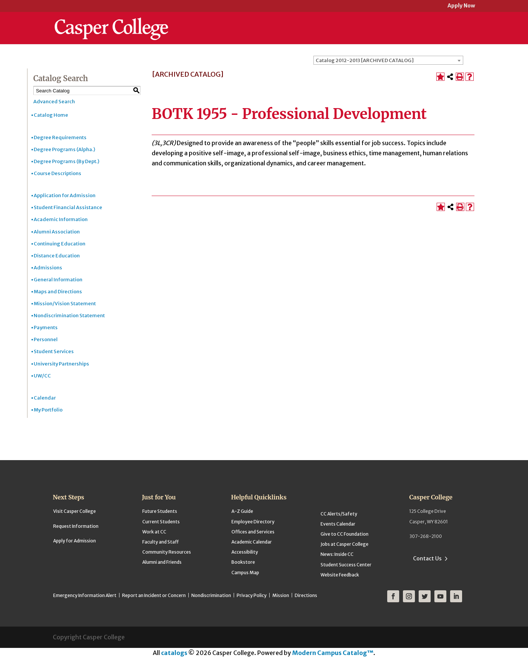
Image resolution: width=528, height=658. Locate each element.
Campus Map (245, 572)
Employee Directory (252, 521)
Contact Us (427, 558)
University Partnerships (61, 364)
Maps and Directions (58, 291)
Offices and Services (252, 532)
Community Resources (166, 552)
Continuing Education (59, 244)
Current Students (161, 521)
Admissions (48, 267)
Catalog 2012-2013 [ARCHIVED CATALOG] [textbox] (365, 60)
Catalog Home (51, 115)
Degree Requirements (60, 137)
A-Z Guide (242, 511)
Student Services (54, 351)
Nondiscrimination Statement (69, 315)
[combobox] (388, 60)
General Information (58, 279)
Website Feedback (340, 575)
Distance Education (57, 256)
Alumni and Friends (162, 562)
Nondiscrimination (211, 595)
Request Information (75, 526)
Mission (280, 595)
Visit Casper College (74, 511)
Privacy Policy (252, 595)
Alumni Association (57, 232)
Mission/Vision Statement (65, 303)
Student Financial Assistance (68, 207)
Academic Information (61, 219)
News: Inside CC (337, 554)
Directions (306, 595)
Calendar (45, 398)
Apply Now (461, 6)
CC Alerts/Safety (339, 514)
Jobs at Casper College (344, 544)
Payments (46, 327)
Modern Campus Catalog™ (332, 653)
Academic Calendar (251, 542)
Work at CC (154, 532)
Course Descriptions (57, 173)
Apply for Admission (74, 541)
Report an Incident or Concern (154, 595)
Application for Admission (64, 195)
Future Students (159, 511)
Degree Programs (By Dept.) (66, 161)
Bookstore (243, 562)
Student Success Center (346, 564)
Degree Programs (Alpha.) (64, 149)
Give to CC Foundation (344, 534)
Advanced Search (54, 101)
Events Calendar (338, 524)
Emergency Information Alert (84, 595)
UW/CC (42, 376)
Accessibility (244, 552)
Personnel (46, 339)
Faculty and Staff (160, 542)
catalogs (174, 653)
